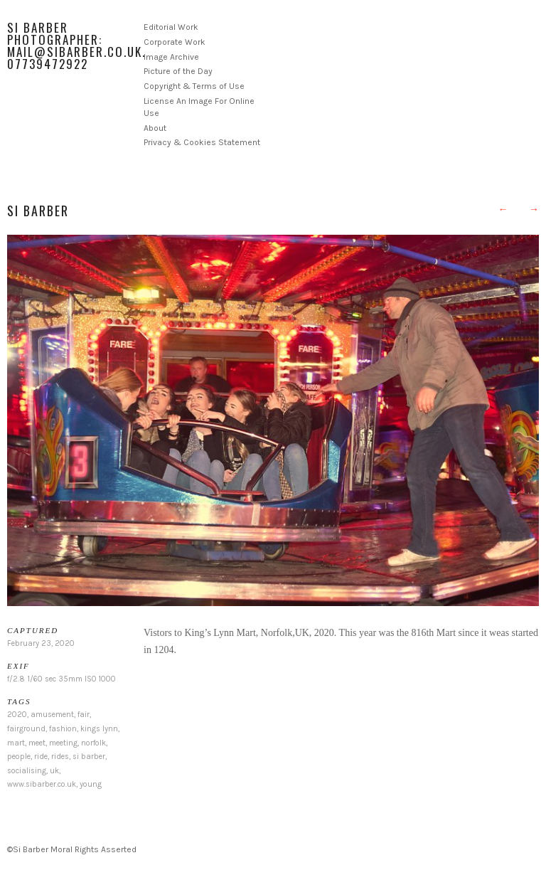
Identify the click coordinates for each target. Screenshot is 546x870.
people (19, 756)
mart (16, 743)
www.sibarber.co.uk (41, 784)
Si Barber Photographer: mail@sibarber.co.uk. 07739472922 (76, 45)
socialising (26, 770)
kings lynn (99, 728)
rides (60, 756)
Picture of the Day (178, 71)
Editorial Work (171, 27)
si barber (89, 756)
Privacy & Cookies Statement (202, 142)
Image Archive (171, 57)
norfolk (93, 743)
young (91, 784)
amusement (52, 714)
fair (83, 714)
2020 (17, 714)
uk (54, 770)
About (155, 128)
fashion (63, 728)
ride (41, 756)
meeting (63, 743)
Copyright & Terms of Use (194, 86)
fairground (26, 728)
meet (37, 743)
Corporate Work (174, 42)
